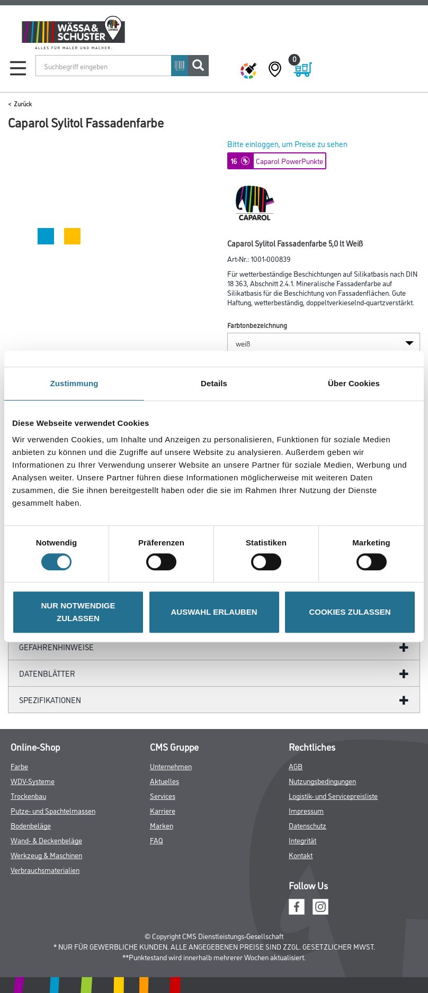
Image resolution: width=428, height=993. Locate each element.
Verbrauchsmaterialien (45, 869)
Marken (161, 825)
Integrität (302, 840)
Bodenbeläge (31, 825)
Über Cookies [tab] (354, 383)
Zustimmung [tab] (74, 383)
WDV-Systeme (33, 781)
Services (162, 795)
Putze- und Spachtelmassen (53, 810)
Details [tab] (214, 383)
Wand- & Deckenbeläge (46, 840)
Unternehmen (171, 766)
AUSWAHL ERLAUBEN (214, 611)
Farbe (19, 766)
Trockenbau (28, 795)
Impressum (306, 810)
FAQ (156, 840)
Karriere (162, 810)
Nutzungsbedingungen (322, 781)
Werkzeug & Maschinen (46, 855)
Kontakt (301, 855)
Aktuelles (164, 781)
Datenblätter (47, 673)
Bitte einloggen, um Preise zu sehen (287, 143)
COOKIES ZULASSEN (349, 611)
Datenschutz (307, 825)
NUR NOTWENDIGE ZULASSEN (78, 612)
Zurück (23, 103)
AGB (295, 766)
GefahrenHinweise (56, 646)
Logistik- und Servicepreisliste (333, 795)
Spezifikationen (50, 699)
